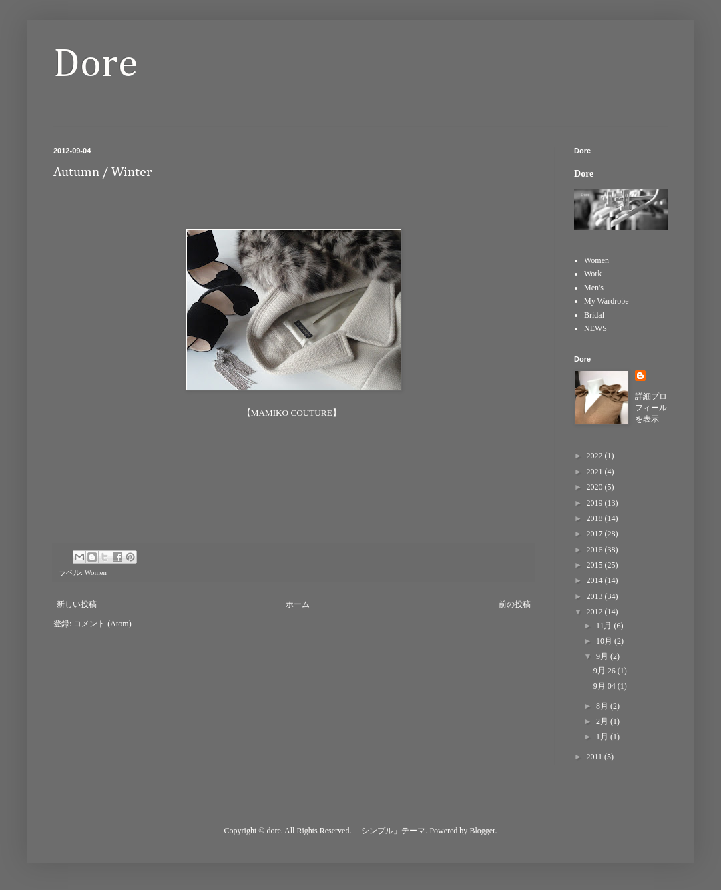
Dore (95, 65)
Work (593, 273)
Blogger (482, 830)
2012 (596, 611)
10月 (605, 641)
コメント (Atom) (102, 623)
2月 (603, 721)
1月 (603, 736)
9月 (603, 656)
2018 (596, 518)
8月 (603, 706)
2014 (596, 580)
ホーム (298, 604)
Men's (594, 287)
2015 (596, 565)
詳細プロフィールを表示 (651, 408)
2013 (596, 596)
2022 (596, 455)
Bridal (594, 315)
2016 (596, 549)
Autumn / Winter (102, 172)
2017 (596, 533)
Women (96, 572)
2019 (596, 503)
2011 (596, 756)
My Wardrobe (606, 301)
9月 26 (605, 670)
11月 (605, 625)
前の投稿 (515, 604)
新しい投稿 (77, 604)
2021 (596, 471)
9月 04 (605, 686)
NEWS (595, 328)
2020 (596, 487)
